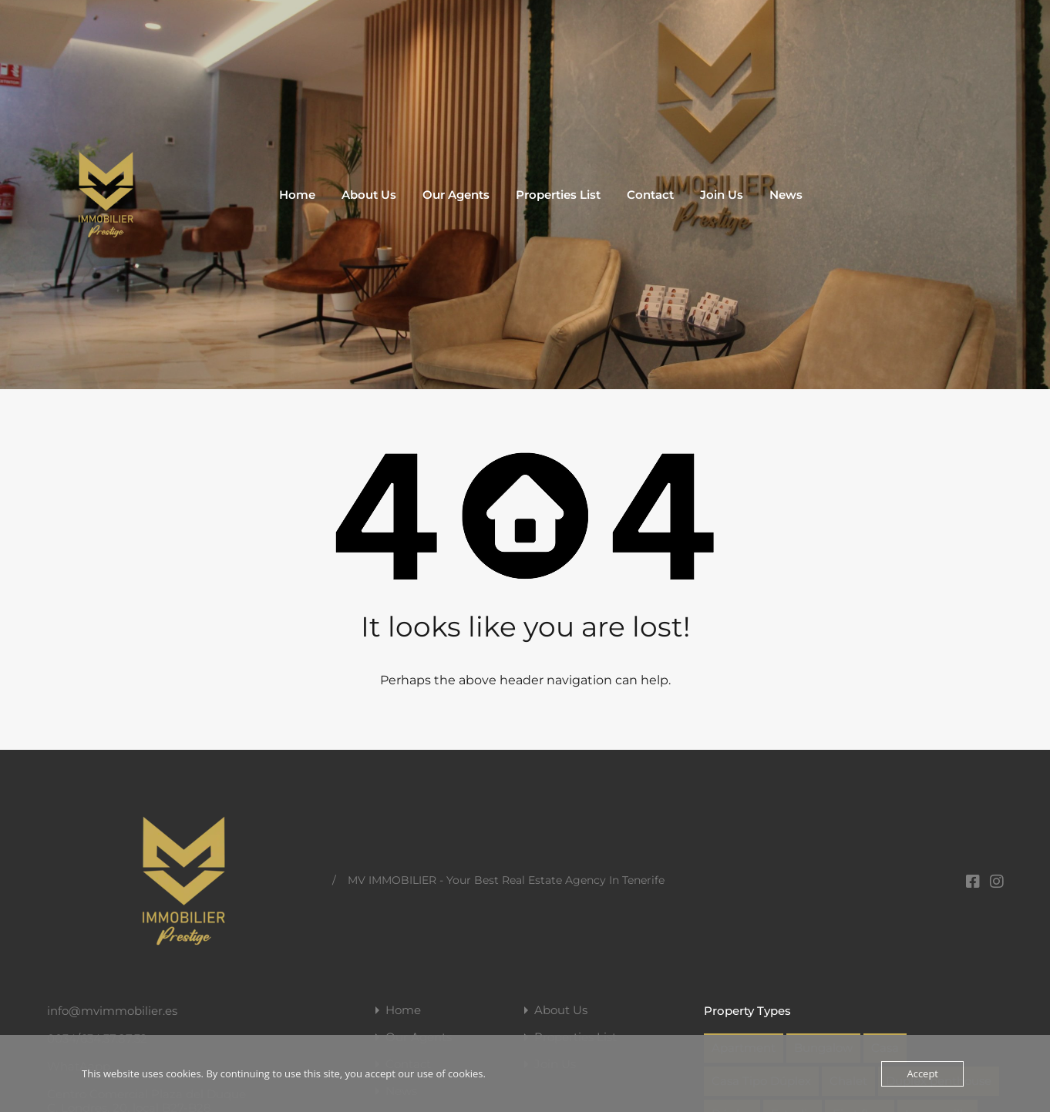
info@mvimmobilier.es (112, 1010)
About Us (369, 194)
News (786, 194)
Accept (922, 1073)
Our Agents (456, 194)
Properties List (558, 194)
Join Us (721, 194)
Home (297, 194)
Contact (650, 194)
